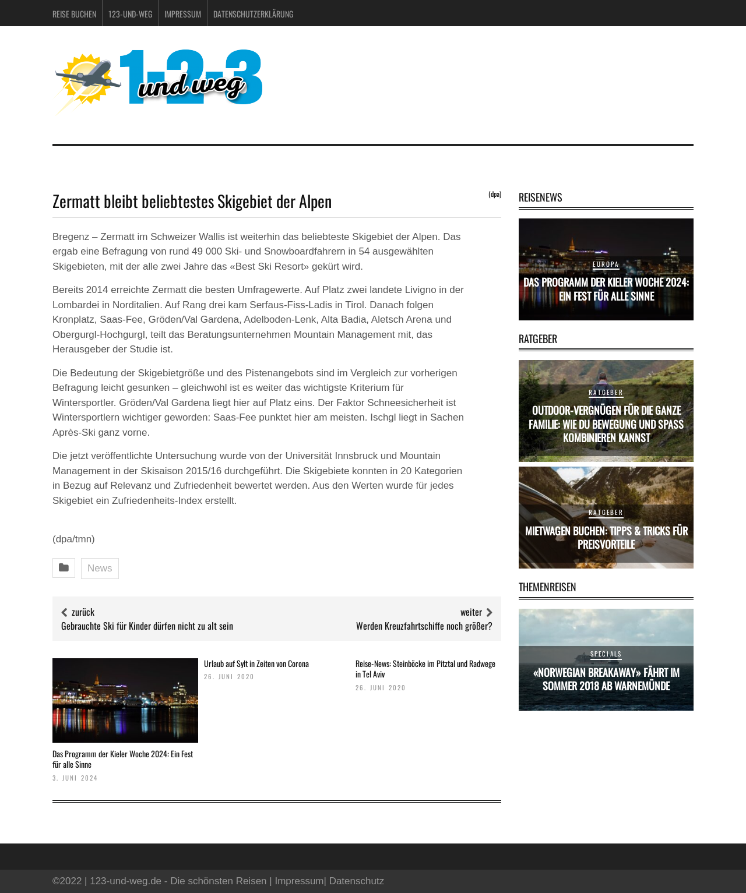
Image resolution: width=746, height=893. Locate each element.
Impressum (182, 14)
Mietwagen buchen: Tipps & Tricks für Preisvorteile (606, 537)
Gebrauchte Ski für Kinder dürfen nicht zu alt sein (147, 626)
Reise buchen (74, 14)
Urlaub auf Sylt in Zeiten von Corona (256, 663)
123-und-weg (130, 14)
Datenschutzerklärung (253, 14)
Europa (606, 264)
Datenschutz (357, 881)
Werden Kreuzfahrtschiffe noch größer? (424, 626)
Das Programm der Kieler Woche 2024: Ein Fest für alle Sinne (122, 758)
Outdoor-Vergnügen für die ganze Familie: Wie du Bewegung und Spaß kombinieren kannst (606, 424)
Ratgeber (606, 392)
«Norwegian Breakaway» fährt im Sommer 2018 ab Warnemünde (606, 679)
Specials (606, 653)
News (99, 568)
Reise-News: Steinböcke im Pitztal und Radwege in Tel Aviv (425, 668)
